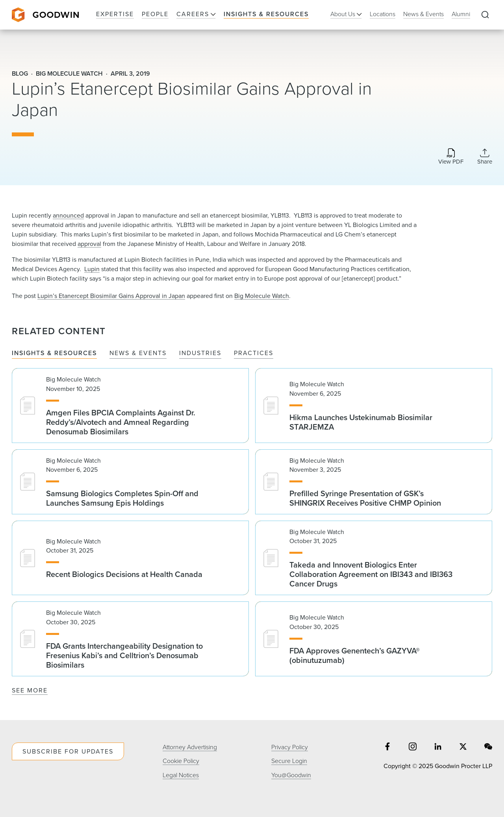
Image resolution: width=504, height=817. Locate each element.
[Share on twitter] (463, 747)
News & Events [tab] (138, 353)
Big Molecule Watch (261, 295)
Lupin (92, 269)
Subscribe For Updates (67, 751)
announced (68, 215)
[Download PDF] (451, 157)
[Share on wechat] (488, 747)
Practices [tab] (253, 353)
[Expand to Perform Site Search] (485, 15)
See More (30, 690)
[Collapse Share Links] (484, 156)
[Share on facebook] (387, 747)
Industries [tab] (200, 353)
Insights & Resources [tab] (54, 353)
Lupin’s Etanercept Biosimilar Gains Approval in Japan (111, 295)
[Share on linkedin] (438, 747)
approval (89, 243)
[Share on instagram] (413, 747)
